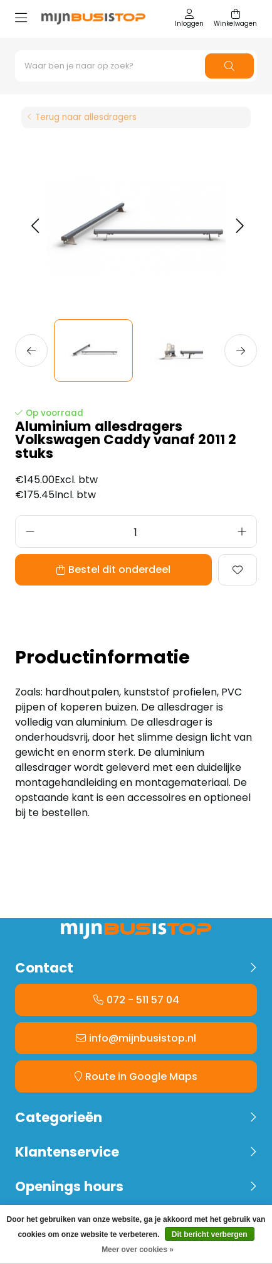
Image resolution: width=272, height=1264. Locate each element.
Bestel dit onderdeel (119, 569)
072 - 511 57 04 (143, 1000)
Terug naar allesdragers (86, 117)
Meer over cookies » (138, 1249)
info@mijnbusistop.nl (142, 1038)
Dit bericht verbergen (210, 1234)
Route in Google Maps (141, 1076)
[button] (35, 226)
